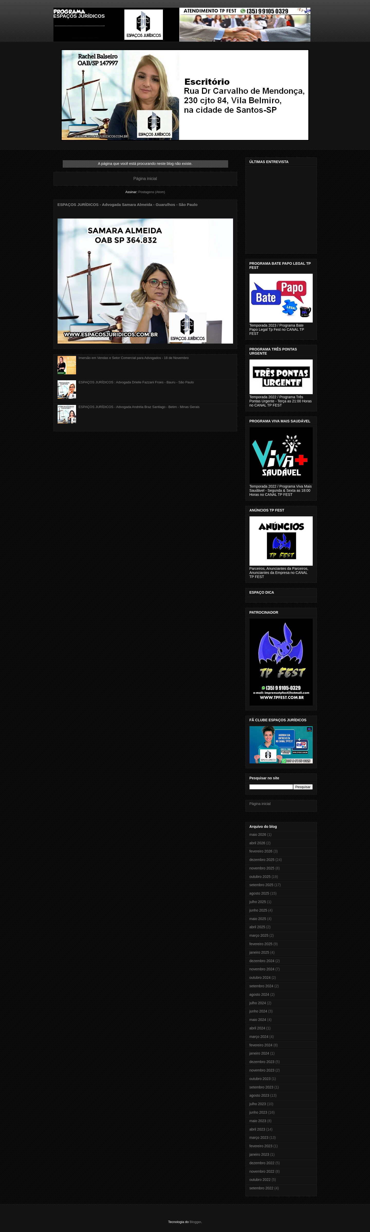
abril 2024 (257, 1028)
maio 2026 (257, 834)
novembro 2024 (261, 969)
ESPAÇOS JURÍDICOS (79, 16)
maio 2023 (257, 1121)
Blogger (195, 1222)
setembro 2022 (261, 1188)
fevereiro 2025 (261, 944)
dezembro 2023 (261, 1062)
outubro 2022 (260, 1180)
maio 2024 (257, 1020)
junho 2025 (258, 910)
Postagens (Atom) (151, 192)
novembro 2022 (261, 1171)
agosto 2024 (259, 994)
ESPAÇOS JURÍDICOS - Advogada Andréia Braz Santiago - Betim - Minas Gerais (139, 407)
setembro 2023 (261, 1087)
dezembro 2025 (261, 860)
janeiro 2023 (259, 1154)
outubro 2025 (260, 877)
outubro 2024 (260, 977)
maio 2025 (257, 919)
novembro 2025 (261, 868)
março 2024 (259, 1037)
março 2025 (259, 935)
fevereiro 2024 (261, 1045)
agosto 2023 (259, 1095)
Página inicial (145, 178)
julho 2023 (257, 1104)
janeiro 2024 (259, 1053)
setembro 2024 (261, 986)
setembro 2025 (261, 885)
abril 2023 (257, 1129)
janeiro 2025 (259, 952)
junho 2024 (258, 1011)
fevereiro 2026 (261, 851)
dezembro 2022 (261, 1163)
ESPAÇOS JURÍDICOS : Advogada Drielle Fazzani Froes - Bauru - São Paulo (136, 382)
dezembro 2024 (261, 961)
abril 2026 (257, 843)
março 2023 (259, 1137)
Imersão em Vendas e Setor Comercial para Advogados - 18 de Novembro (134, 358)
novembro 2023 (261, 1070)
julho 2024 (257, 1003)
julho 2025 (257, 902)
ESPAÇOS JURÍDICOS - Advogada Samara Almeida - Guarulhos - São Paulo (128, 204)
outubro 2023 (260, 1079)
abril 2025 (257, 927)
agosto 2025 (259, 893)
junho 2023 (258, 1112)
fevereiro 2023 (261, 1146)
